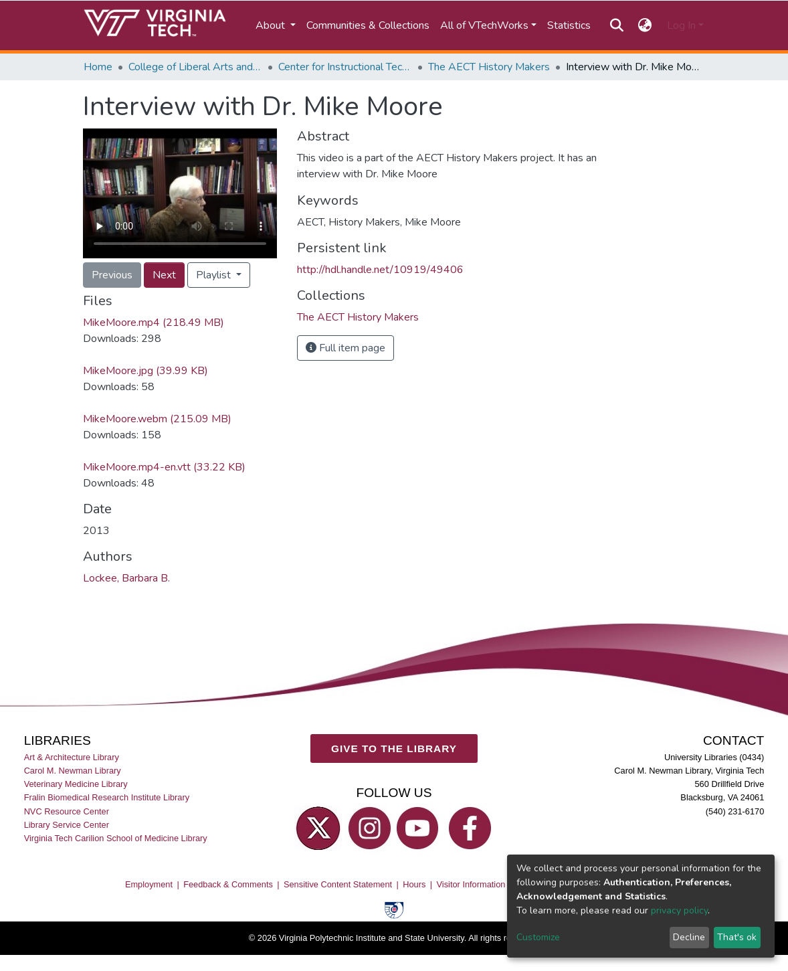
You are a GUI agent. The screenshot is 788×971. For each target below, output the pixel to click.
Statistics (569, 25)
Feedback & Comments (228, 885)
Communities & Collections (367, 25)
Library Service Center (66, 825)
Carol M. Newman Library (72, 771)
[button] (645, 25)
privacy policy (679, 910)
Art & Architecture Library (71, 757)
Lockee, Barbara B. (126, 578)
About (272, 25)
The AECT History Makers (489, 67)
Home (98, 67)
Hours (414, 885)
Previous (112, 275)
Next (164, 275)
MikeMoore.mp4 (153, 322)
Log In (681, 25)
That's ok (737, 937)
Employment (149, 885)
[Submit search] (616, 25)
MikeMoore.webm (157, 419)
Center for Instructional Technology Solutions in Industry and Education (345, 67)
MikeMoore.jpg (145, 370)
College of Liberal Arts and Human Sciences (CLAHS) (195, 67)
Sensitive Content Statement (338, 885)
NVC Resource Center (66, 811)
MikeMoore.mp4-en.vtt (164, 467)
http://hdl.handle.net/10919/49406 (380, 269)
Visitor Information (471, 885)
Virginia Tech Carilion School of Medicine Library (115, 838)
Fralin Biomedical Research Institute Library (107, 798)
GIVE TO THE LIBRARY (394, 748)
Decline (689, 937)
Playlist (214, 275)
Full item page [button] (345, 348)
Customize (538, 937)
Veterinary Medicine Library (76, 785)
